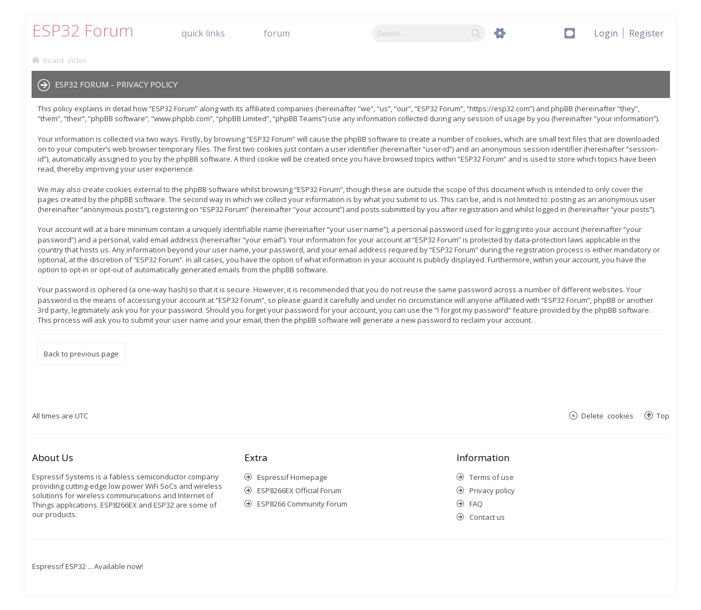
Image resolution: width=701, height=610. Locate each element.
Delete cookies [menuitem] (607, 415)
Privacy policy (492, 490)
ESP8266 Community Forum (302, 504)
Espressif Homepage (292, 477)
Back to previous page (81, 354)
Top (663, 415)
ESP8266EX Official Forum (299, 490)
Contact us (487, 517)
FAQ (476, 504)
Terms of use (491, 477)
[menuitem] (646, 33)
